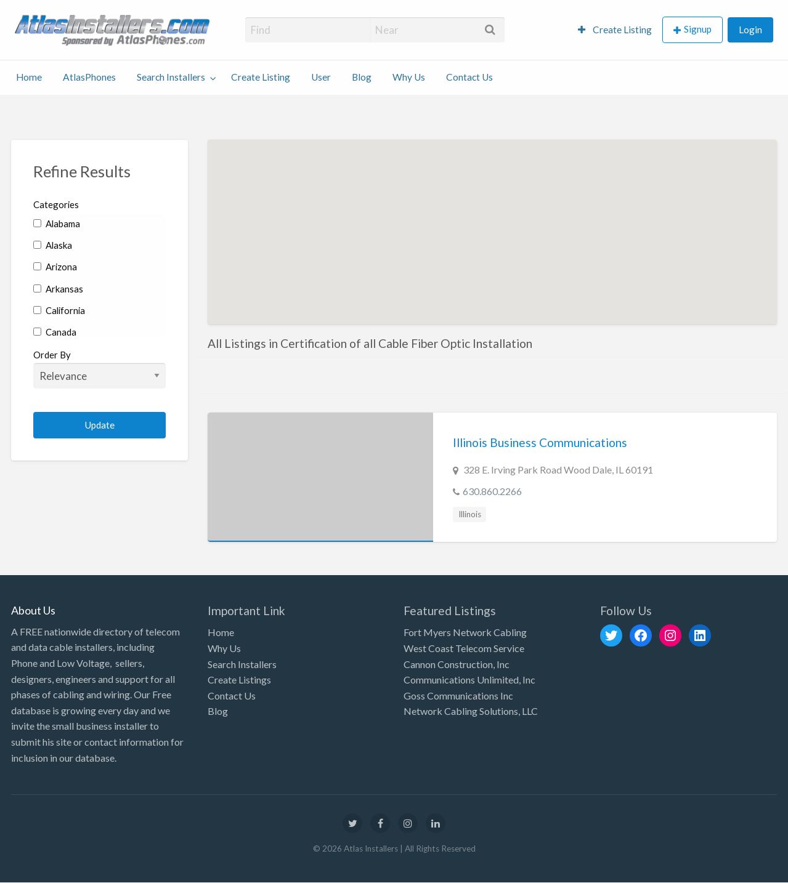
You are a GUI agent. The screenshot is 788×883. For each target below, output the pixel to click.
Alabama (56, 223)
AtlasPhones (89, 77)
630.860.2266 (492, 491)
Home (29, 77)
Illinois (469, 514)
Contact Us (469, 77)
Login (750, 29)
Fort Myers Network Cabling (465, 632)
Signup (698, 28)
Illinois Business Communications (540, 442)
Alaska (52, 245)
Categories (56, 204)
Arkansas (58, 288)
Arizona (55, 266)
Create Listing (615, 29)
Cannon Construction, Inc (457, 664)
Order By (99, 369)
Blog (362, 77)
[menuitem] (614, 30)
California (59, 310)
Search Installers (171, 77)
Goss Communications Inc (458, 695)
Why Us (408, 77)
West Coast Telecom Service (464, 648)
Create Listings (239, 679)
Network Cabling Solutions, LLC (471, 711)
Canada (54, 331)
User (321, 77)
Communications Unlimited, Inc (469, 679)
